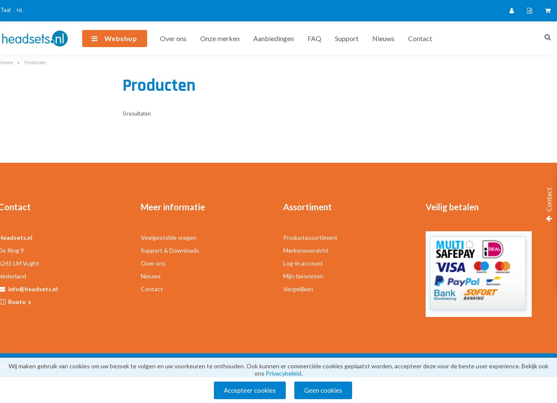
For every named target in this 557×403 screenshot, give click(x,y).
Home (6, 62)
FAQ (314, 38)
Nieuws (383, 38)
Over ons (173, 38)
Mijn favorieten (303, 276)
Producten (35, 62)
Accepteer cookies (250, 390)
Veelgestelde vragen (168, 237)
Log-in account (303, 263)
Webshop (120, 38)
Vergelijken (298, 289)
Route (20, 301)
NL (20, 10)
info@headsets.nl (33, 289)
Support (346, 38)
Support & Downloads (170, 250)
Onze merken (220, 38)
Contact (420, 38)
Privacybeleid (283, 373)
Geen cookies (323, 390)
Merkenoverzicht (306, 250)
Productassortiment (310, 237)
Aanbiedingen (273, 38)
